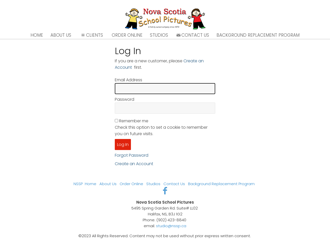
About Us (60, 35)
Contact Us (192, 35)
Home (36, 35)
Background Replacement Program (258, 35)
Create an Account (134, 164)
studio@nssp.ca (171, 225)
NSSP (78, 183)
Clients (91, 35)
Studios (159, 35)
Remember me (133, 121)
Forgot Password (131, 155)
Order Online (127, 35)
